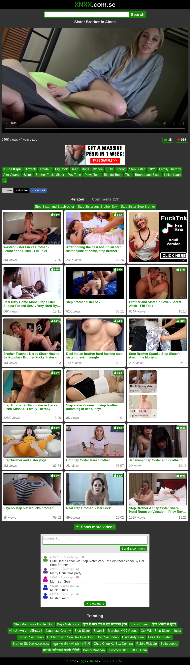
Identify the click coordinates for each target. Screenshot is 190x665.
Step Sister (137, 169)
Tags (82, 661)
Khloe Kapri (12, 169)
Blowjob (30, 169)
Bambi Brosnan (94, 650)
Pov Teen (74, 175)
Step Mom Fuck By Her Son (33, 624)
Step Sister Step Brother (138, 206)
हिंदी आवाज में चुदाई (164, 624)
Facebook (39, 190)
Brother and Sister (148, 175)
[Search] (86, 14)
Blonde (98, 169)
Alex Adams (11, 175)
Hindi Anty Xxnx (133, 637)
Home (71, 661)
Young (121, 169)
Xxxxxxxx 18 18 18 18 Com (127, 650)
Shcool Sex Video (31, 637)
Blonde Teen (113, 175)
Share (7, 190)
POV (109, 169)
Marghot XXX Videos (122, 630)
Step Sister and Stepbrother (54, 206)
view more (95, 603)
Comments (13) (106, 199)
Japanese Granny (58, 630)
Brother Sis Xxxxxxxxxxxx (31, 643)
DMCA (93, 661)
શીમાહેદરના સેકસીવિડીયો (25, 630)
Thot (128, 175)
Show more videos (95, 527)
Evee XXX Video (160, 637)
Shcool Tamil (139, 624)
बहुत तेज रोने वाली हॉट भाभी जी (71, 643)
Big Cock (61, 169)
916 (181, 139)
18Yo (151, 169)
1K (168, 139)
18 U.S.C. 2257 (112, 661)
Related (77, 199)
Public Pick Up (146, 643)
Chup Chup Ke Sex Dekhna (113, 643)
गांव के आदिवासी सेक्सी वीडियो (61, 650)
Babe (85, 169)
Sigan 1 (99, 630)
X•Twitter (22, 190)
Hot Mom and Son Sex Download (70, 637)
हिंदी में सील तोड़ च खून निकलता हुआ (105, 624)
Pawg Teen (92, 175)
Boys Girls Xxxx (68, 624)
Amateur (45, 169)
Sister (28, 175)
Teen (74, 169)
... (4, 180)
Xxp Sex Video (108, 637)
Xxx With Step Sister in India (161, 630)
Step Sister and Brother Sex (97, 206)
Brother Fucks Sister (49, 175)
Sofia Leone (168, 643)
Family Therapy (170, 169)
